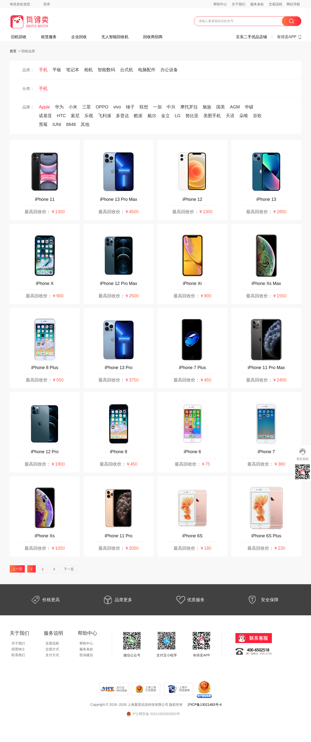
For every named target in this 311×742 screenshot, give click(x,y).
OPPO (102, 107)
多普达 (122, 115)
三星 (86, 107)
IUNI (56, 124)
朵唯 (243, 115)
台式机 (126, 69)
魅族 (207, 107)
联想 (143, 107)
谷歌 (257, 115)
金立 (165, 115)
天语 (230, 115)
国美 (220, 107)
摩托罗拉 (189, 107)
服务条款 (257, 4)
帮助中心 (220, 4)
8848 (71, 124)
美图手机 (212, 115)
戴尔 (151, 115)
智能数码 (106, 69)
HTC (61, 115)
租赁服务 (49, 37)
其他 (85, 124)
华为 (59, 107)
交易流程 (275, 4)
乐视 (88, 115)
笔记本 (72, 69)
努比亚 (192, 115)
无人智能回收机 (115, 37)
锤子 (130, 107)
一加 (157, 107)
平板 (56, 69)
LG (178, 115)
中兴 (171, 107)
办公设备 (169, 69)
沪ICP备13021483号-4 (205, 705)
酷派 (138, 115)
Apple (44, 107)
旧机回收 (18, 37)
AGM (235, 107)
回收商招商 (153, 37)
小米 (73, 107)
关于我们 (238, 4)
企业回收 (79, 37)
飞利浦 (104, 115)
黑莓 (43, 124)
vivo (117, 107)
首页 (13, 51)
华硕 (249, 107)
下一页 (69, 569)
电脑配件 (147, 69)
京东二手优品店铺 (251, 37)
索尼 (75, 115)
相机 (88, 69)
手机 (43, 69)
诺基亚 (45, 115)
